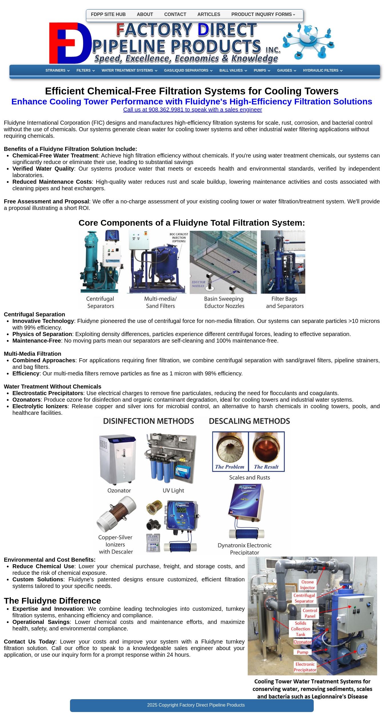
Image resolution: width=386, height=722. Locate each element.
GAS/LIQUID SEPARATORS (186, 70)
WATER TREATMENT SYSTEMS (127, 70)
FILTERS (84, 70)
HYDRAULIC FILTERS (320, 70)
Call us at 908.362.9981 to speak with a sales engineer (192, 109)
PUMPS (260, 70)
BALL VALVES (231, 70)
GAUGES (284, 70)
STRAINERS (55, 70)
